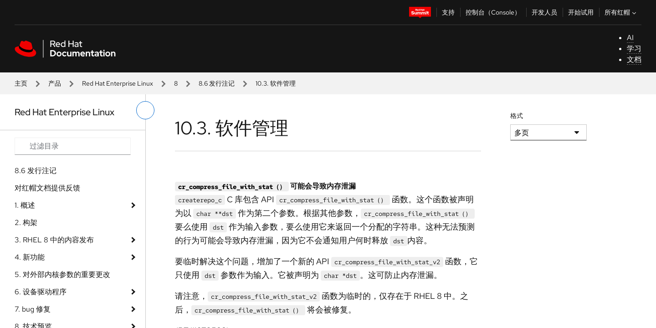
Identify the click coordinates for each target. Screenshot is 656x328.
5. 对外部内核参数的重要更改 (62, 274)
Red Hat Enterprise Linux (117, 83)
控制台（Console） (493, 12)
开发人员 (544, 12)
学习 (634, 48)
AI (630, 37)
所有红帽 (621, 12)
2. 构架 (26, 222)
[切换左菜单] (145, 110)
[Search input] (73, 146)
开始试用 (581, 12)
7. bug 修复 (33, 309)
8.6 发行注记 (217, 83)
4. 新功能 (30, 257)
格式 (516, 116)
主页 (21, 83)
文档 (634, 59)
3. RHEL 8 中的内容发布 (54, 240)
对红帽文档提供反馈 (47, 188)
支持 (448, 12)
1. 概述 (25, 205)
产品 (54, 83)
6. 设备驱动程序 (41, 292)
